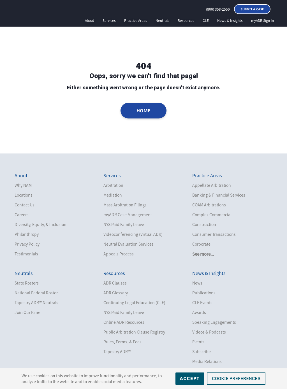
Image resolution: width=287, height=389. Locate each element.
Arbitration (113, 185)
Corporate (201, 244)
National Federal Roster (36, 292)
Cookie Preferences (236, 378)
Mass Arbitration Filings (125, 205)
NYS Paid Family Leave (123, 224)
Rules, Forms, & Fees (122, 341)
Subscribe (201, 351)
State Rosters (27, 283)
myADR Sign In (262, 20)
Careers (22, 214)
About (89, 20)
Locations (24, 195)
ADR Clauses (115, 283)
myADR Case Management (127, 214)
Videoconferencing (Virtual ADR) (133, 234)
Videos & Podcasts (209, 332)
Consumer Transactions (214, 234)
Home (144, 111)
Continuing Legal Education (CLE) (134, 302)
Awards (199, 312)
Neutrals (162, 20)
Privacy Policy (27, 244)
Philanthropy (27, 234)
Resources (186, 20)
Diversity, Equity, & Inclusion (40, 224)
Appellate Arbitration (211, 185)
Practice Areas (135, 20)
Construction (204, 224)
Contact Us (24, 205)
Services (109, 20)
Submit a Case (252, 9)
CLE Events (202, 302)
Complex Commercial (212, 214)
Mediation (112, 195)
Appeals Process (118, 254)
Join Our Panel (28, 312)
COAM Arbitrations (209, 205)
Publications (204, 292)
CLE (206, 20)
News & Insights (230, 20)
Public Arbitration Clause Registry (134, 332)
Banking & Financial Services (218, 195)
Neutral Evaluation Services (128, 244)
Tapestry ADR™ (117, 351)
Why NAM (23, 185)
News (197, 283)
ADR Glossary (115, 292)
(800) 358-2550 (218, 9)
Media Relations (207, 361)
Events (198, 341)
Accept (190, 378)
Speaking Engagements (214, 322)
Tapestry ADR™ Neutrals (36, 302)
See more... (203, 254)
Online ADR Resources (123, 322)
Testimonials (26, 254)
